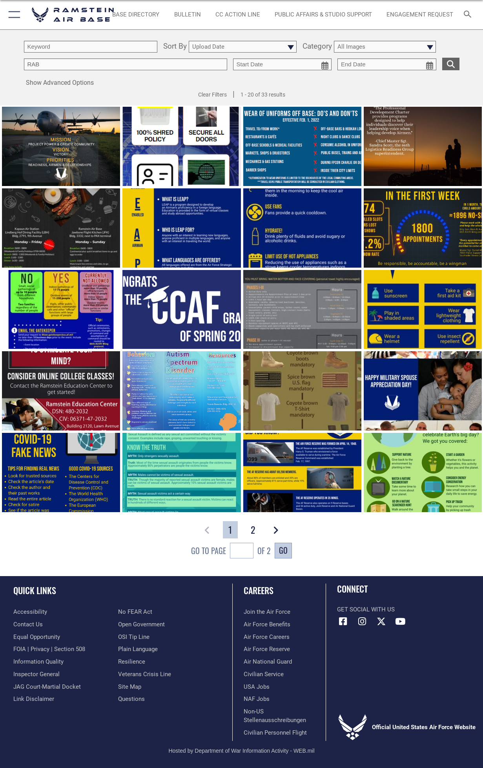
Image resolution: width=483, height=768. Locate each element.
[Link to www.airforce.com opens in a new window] (267, 611)
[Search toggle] (469, 15)
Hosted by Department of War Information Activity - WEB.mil (241, 751)
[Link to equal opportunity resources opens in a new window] (36, 636)
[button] (13, 14)
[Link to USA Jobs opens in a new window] (257, 686)
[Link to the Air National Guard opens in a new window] (268, 661)
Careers (258, 590)
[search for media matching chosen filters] (450, 63)
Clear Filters (212, 94)
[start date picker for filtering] (282, 64)
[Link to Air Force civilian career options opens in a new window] (264, 674)
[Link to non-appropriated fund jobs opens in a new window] (257, 698)
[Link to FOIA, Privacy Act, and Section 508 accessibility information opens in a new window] (49, 649)
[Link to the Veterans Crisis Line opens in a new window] (144, 674)
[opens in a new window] (136, 14)
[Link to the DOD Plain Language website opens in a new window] (138, 649)
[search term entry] (90, 47)
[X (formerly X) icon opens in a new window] (381, 622)
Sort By (175, 47)
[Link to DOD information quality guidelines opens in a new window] (38, 661)
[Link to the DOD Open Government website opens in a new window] (141, 624)
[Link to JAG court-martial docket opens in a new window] (47, 686)
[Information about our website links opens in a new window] (33, 698)
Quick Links (34, 590)
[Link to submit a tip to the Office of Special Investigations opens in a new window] (133, 636)
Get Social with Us (366, 609)
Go (283, 550)
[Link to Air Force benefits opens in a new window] (267, 624)
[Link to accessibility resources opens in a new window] (30, 611)
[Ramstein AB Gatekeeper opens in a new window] (420, 14)
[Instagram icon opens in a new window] (362, 622)
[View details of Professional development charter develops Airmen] (423, 146)
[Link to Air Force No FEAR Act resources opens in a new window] (135, 611)
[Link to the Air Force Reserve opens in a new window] (267, 649)
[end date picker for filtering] (386, 64)
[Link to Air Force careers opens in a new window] (267, 636)
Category (317, 47)
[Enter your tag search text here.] (125, 64)
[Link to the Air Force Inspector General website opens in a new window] (36, 674)
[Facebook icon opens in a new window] (343, 622)
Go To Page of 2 (231, 551)
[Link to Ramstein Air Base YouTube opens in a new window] (400, 622)
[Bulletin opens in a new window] (187, 14)
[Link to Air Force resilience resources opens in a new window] (131, 661)
